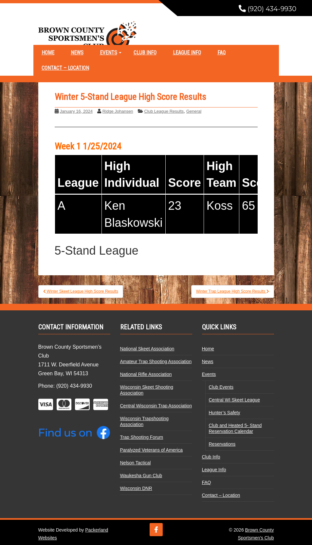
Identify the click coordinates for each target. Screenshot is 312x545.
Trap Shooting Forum (141, 437)
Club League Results (164, 111)
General (193, 111)
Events (108, 52)
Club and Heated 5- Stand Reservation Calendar (235, 428)
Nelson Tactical (135, 462)
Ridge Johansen (117, 111)
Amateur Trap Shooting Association (156, 361)
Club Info (145, 52)
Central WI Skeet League (234, 399)
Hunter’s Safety (224, 412)
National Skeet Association (147, 348)
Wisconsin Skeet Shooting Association (147, 390)
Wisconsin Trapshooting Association (144, 421)
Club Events (221, 387)
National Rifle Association (146, 374)
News (77, 52)
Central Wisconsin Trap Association (156, 405)
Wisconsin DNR (136, 488)
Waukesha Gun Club (141, 475)
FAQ (221, 52)
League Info (187, 52)
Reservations (222, 444)
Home (48, 52)
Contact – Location (65, 68)
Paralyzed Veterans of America (151, 450)
